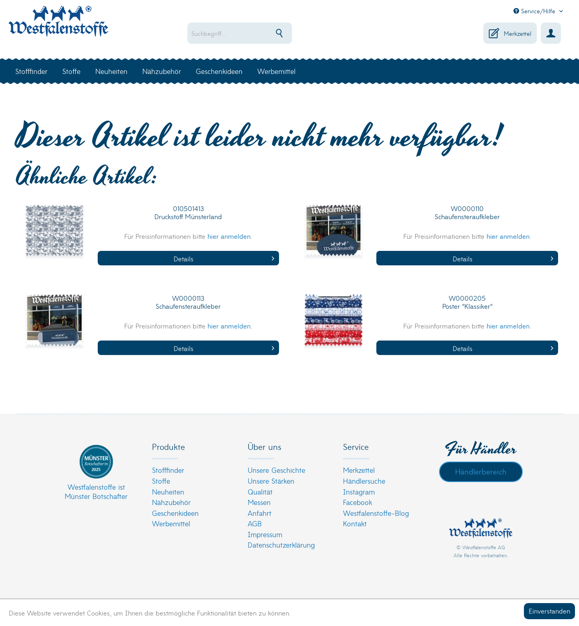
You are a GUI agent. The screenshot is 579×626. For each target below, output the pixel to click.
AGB (255, 523)
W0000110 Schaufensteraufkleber (467, 212)
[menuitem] (265, 33)
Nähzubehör (171, 502)
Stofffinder (168, 470)
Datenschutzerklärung (281, 545)
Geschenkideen (175, 513)
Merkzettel (359, 470)
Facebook (357, 502)
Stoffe (161, 481)
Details (224, 258)
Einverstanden (549, 610)
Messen (259, 502)
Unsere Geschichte (276, 470)
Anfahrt (259, 513)
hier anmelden (228, 235)
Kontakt (355, 523)
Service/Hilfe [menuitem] (535, 11)
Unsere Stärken (271, 481)
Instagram (359, 491)
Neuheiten (168, 491)
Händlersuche (364, 481)
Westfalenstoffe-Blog (376, 513)
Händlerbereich (481, 471)
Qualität (260, 491)
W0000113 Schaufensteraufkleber (188, 302)
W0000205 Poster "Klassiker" (467, 302)
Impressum (265, 534)
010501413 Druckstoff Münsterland (188, 212)
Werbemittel (171, 523)
